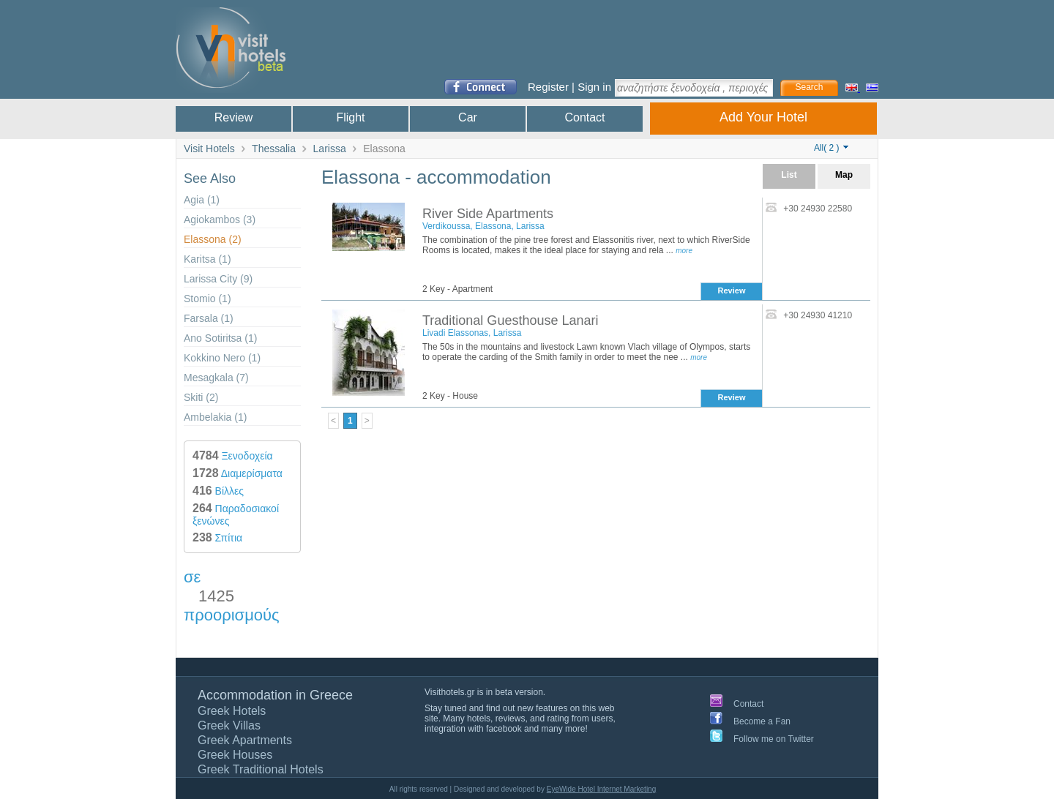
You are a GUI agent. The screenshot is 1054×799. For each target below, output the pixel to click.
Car (467, 117)
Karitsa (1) (207, 259)
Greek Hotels (232, 711)
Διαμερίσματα (238, 473)
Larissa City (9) (218, 279)
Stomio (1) (207, 298)
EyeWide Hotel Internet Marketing (602, 789)
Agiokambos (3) (219, 219)
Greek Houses (235, 755)
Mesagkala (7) (216, 377)
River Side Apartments (487, 213)
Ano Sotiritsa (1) (220, 338)
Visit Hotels (209, 148)
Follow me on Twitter (773, 739)
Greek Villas (229, 725)
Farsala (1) (208, 318)
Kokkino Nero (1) (222, 358)
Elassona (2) (213, 239)
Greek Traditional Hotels (261, 769)
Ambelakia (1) (215, 417)
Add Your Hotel (763, 117)
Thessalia (274, 148)
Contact (584, 117)
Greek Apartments (245, 740)
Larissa (329, 148)
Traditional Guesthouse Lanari (510, 320)
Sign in (594, 86)
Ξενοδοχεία (233, 456)
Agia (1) (202, 200)
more (684, 251)
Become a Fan (761, 721)
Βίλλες (218, 491)
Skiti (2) (201, 397)
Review (233, 117)
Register (548, 86)
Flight (350, 117)
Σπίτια (217, 538)
